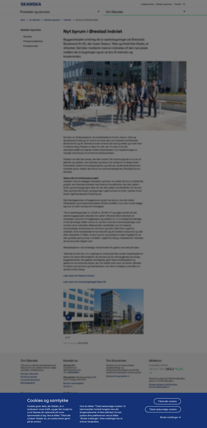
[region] (103, 410)
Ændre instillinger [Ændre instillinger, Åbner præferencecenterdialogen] (169, 417)
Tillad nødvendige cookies (163, 409)
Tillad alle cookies (167, 401)
